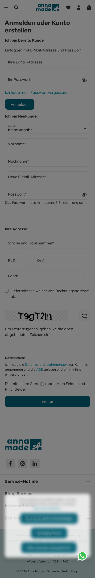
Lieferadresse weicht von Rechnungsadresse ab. (50, 293)
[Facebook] (10, 463)
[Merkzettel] (68, 7)
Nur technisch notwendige (49, 527)
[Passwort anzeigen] (84, 80)
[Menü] (6, 7)
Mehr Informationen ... (47, 517)
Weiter (48, 401)
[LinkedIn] (35, 463)
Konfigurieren (49, 541)
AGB (39, 369)
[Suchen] (16, 7)
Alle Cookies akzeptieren (49, 556)
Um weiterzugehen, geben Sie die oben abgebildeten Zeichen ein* (39, 331)
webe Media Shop (65, 571)
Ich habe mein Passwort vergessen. (36, 92)
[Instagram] (22, 463)
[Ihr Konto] (78, 7)
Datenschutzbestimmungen (46, 364)
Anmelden (20, 104)
